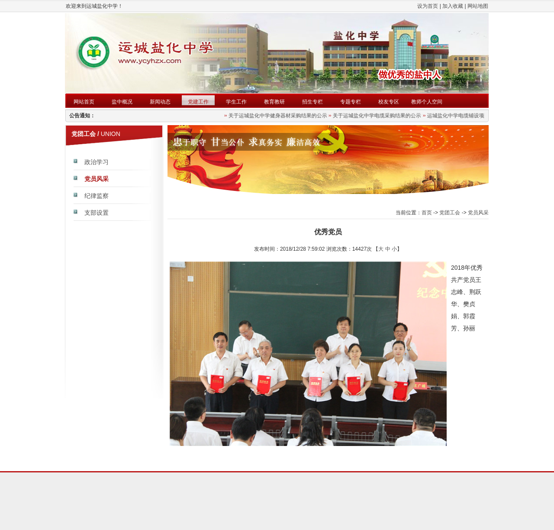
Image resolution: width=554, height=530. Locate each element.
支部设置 (96, 212)
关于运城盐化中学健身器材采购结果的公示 (278, 116)
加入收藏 (452, 6)
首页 (427, 213)
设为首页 (427, 6)
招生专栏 (312, 102)
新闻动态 (160, 102)
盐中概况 (122, 102)
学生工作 (236, 102)
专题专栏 (350, 102)
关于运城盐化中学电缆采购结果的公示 (378, 116)
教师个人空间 (426, 102)
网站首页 (84, 102)
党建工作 (198, 102)
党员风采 (96, 178)
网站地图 (477, 6)
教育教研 (274, 102)
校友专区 (388, 102)
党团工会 (449, 213)
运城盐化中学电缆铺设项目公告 (464, 116)
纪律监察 (96, 195)
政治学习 (96, 161)
